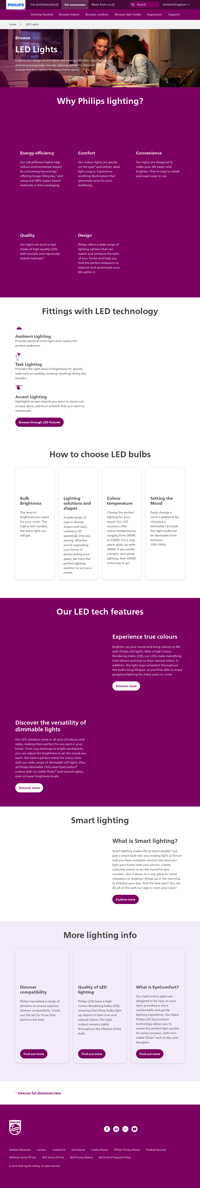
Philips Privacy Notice (127, 1150)
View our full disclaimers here (39, 1093)
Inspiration (154, 14)
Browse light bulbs (128, 14)
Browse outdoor (97, 14)
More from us (102, 4)
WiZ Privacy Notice (81, 1157)
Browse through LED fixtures (39, 422)
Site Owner (78, 1150)
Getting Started (42, 14)
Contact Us (58, 1150)
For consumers (74, 4)
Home (12, 24)
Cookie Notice (99, 1150)
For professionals (44, 4)
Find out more (34, 1054)
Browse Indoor (69, 14)
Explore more (125, 899)
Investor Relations (20, 1150)
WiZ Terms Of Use (53, 1157)
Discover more (126, 686)
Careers (41, 1150)
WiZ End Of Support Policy (115, 1157)
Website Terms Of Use (22, 1157)
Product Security (156, 1150)
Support (174, 14)
